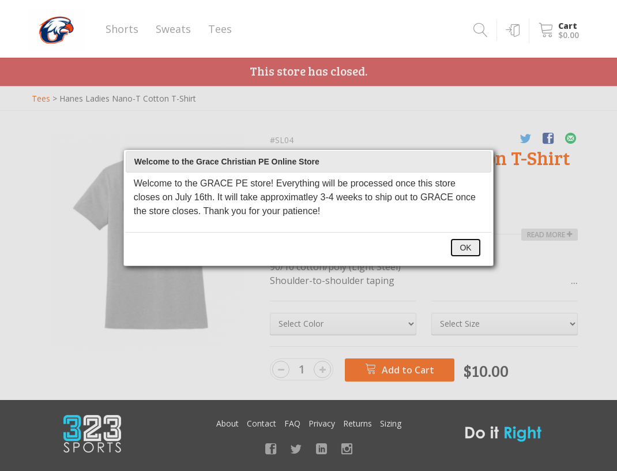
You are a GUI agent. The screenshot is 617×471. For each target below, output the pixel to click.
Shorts (122, 29)
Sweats (173, 29)
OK (465, 247)
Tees (220, 29)
